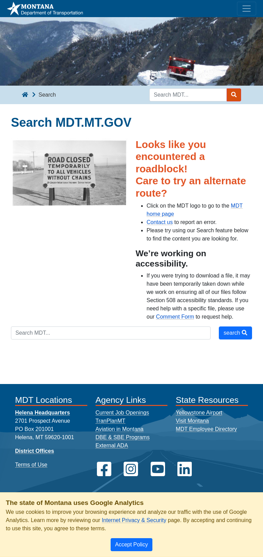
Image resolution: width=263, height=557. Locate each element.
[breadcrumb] (25, 95)
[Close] (131, 544)
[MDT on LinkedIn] (184, 469)
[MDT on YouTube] (158, 469)
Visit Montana (192, 421)
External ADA (112, 445)
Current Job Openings (122, 413)
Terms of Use (31, 465)
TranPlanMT (110, 421)
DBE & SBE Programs (123, 437)
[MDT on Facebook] (104, 469)
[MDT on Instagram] (131, 469)
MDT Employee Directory (206, 429)
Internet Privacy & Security (134, 520)
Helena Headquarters (42, 413)
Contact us (160, 222)
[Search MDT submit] (234, 94)
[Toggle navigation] (246, 8)
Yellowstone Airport (199, 413)
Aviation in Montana (119, 429)
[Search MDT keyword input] (188, 94)
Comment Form (175, 317)
